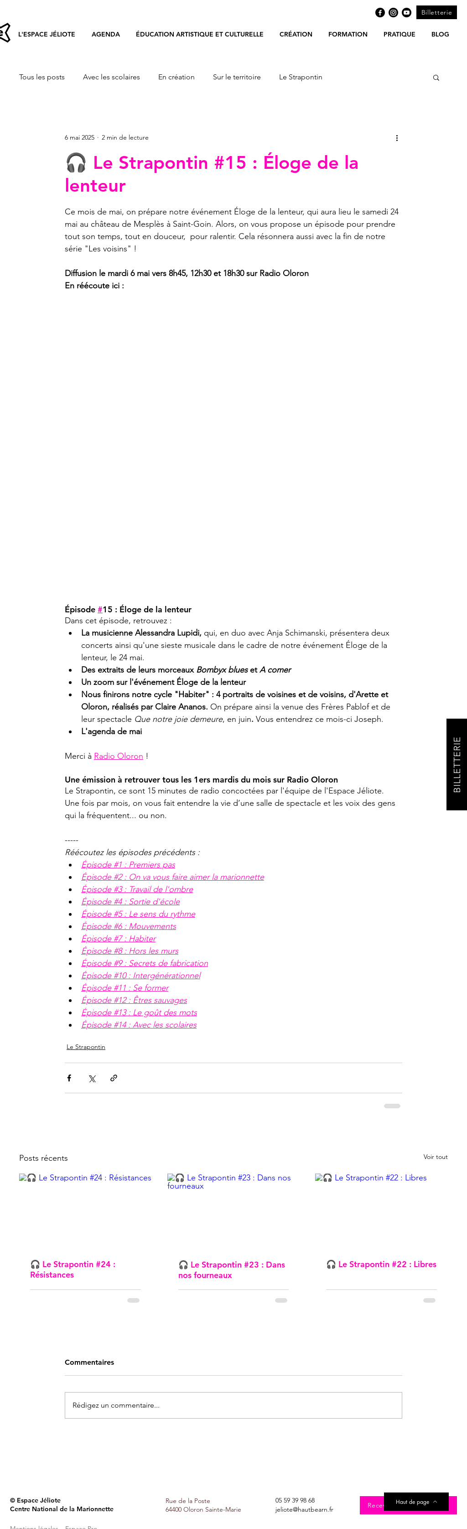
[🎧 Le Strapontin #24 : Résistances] (85, 1211)
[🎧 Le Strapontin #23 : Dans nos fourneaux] (233, 1211)
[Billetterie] (436, 12)
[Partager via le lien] (113, 1078)
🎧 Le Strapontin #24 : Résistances (72, 1269)
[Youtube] (406, 12)
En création (176, 77)
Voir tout (436, 1157)
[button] (105, 34)
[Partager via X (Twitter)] (91, 1078)
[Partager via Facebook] (69, 1078)
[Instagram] (393, 12)
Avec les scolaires (111, 77)
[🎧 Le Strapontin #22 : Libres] (381, 1211)
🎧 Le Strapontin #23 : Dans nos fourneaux (231, 1269)
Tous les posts (42, 77)
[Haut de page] (416, 1501)
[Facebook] (380, 12)
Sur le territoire (237, 77)
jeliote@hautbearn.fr (304, 1509)
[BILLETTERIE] (456, 764)
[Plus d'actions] (396, 137)
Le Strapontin (300, 77)
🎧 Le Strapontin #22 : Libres (381, 1264)
